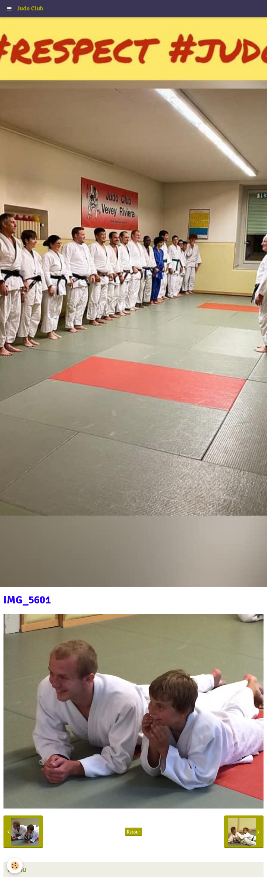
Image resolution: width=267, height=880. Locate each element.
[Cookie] (15, 865)
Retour (133, 832)
